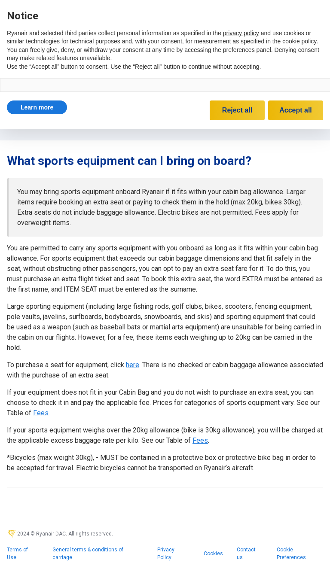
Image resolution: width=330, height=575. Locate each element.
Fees (41, 413)
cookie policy (299, 41)
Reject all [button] (237, 110)
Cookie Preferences (291, 553)
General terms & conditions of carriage (87, 553)
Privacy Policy (165, 553)
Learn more (37, 107)
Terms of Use (17, 553)
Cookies (213, 554)
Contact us (246, 553)
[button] (37, 107)
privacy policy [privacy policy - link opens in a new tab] (241, 33)
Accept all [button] (295, 110)
